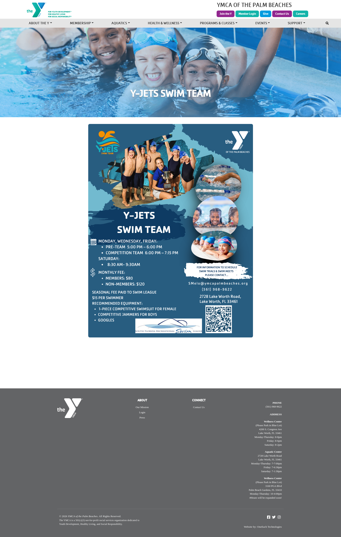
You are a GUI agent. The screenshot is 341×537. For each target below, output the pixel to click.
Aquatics (119, 23)
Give (265, 14)
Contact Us (282, 14)
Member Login (247, 14)
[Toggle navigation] (327, 22)
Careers (300, 14)
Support (295, 23)
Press (142, 417)
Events (261, 23)
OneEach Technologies (269, 526)
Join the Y (226, 14)
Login (142, 412)
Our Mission (142, 407)
